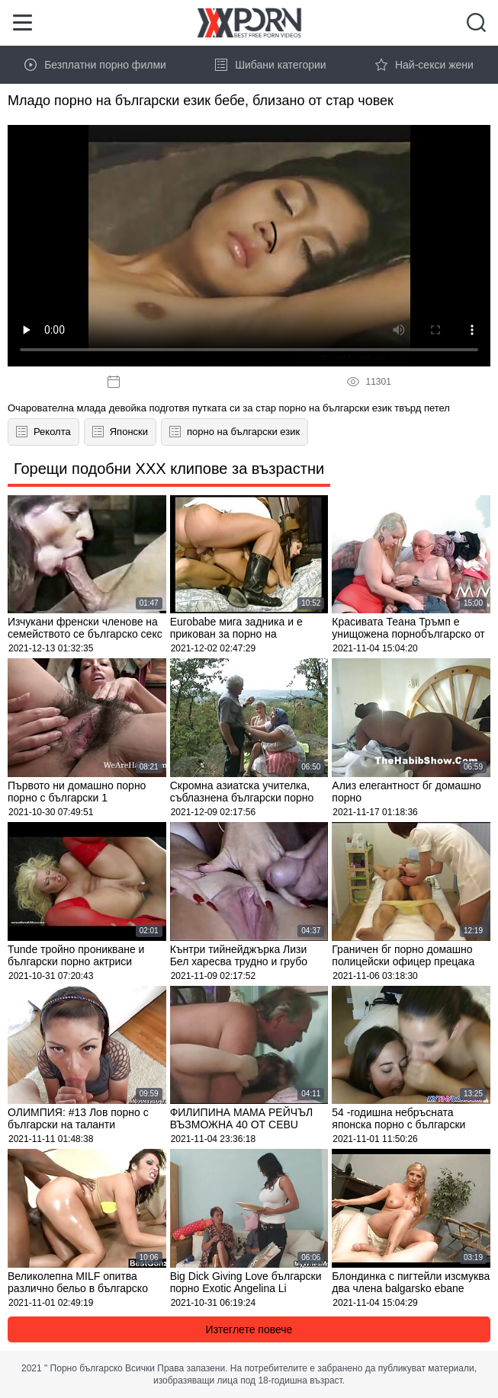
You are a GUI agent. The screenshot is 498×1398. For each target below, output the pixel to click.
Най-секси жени (424, 65)
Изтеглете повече (249, 1329)
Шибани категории (270, 65)
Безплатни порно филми (95, 65)
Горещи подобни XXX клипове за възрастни (169, 468)
